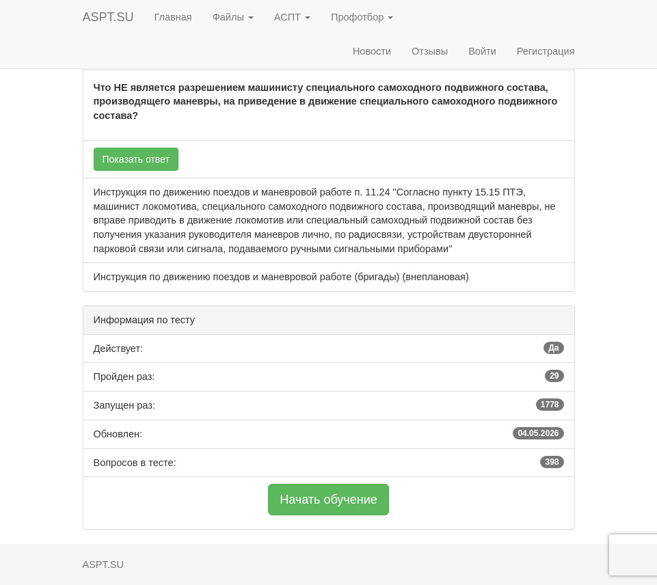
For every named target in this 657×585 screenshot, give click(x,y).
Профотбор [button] (362, 17)
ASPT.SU (108, 17)
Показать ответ (136, 159)
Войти (482, 51)
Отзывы (430, 51)
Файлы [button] (233, 17)
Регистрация (546, 51)
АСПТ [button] (292, 17)
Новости (372, 51)
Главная (173, 17)
